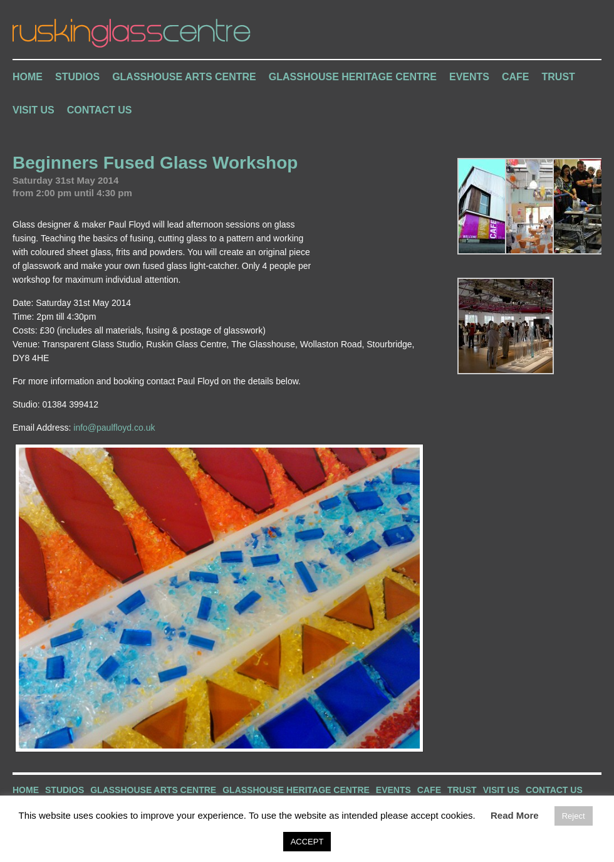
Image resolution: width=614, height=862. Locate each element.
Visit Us (34, 110)
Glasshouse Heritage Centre (353, 76)
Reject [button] (573, 816)
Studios (77, 76)
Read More (515, 815)
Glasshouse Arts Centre (184, 76)
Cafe (515, 76)
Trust (558, 76)
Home (28, 76)
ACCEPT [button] (307, 841)
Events (469, 76)
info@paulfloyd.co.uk (114, 428)
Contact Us (99, 110)
